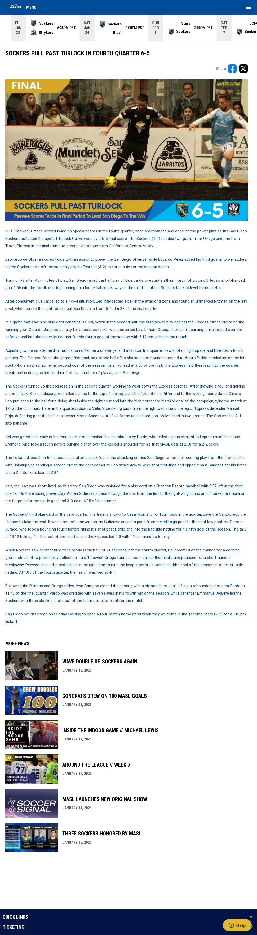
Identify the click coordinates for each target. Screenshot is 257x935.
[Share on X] (243, 68)
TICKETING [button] (13, 927)
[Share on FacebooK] (232, 68)
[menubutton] (248, 7)
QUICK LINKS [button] (15, 917)
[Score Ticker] (128, 28)
